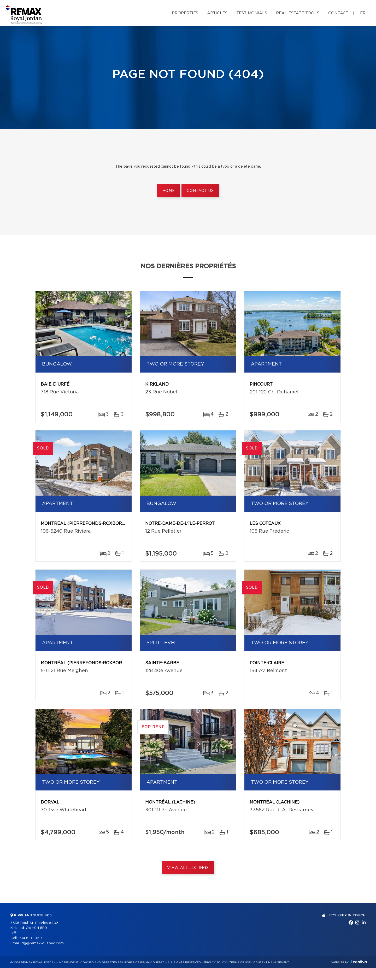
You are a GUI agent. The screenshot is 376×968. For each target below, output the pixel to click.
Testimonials (251, 13)
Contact (338, 13)
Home (168, 191)
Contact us (200, 191)
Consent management (271, 962)
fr (363, 13)
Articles (217, 13)
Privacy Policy (215, 962)
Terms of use (240, 962)
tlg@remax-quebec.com (42, 943)
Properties (185, 13)
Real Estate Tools (297, 13)
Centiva (358, 962)
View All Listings (188, 868)
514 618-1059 (30, 938)
